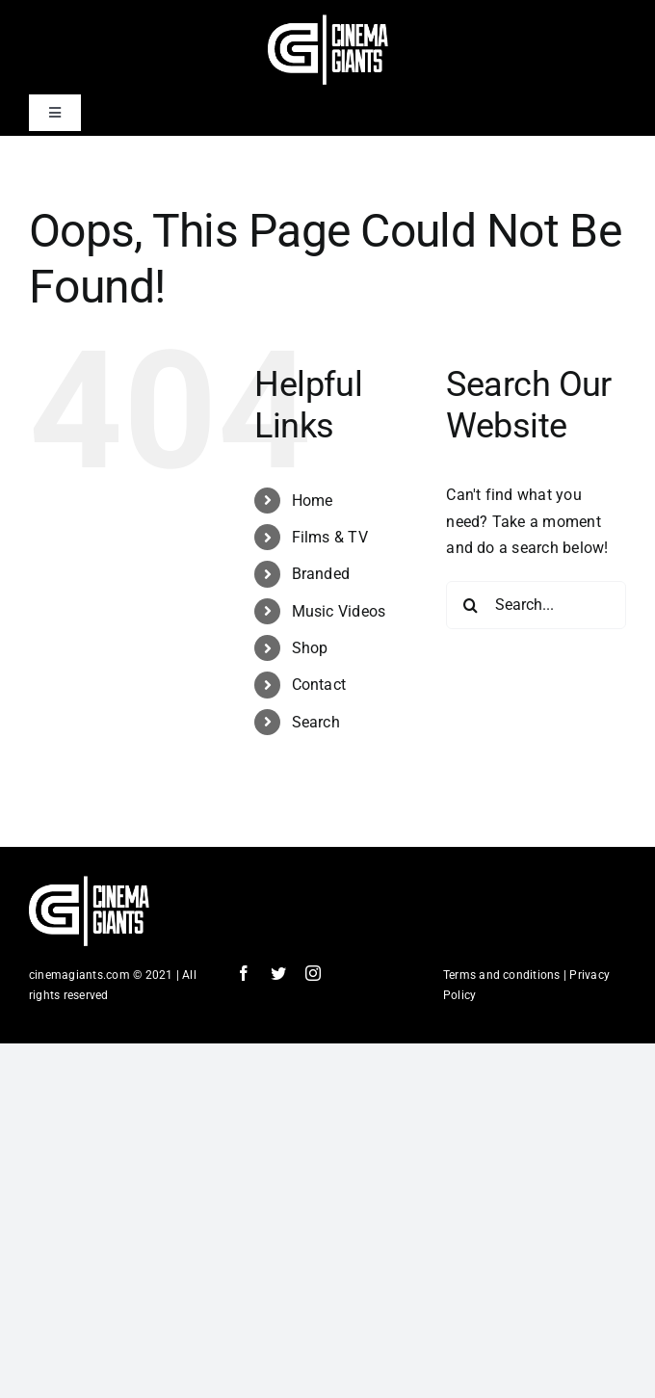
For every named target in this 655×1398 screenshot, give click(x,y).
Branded (321, 574)
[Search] (470, 605)
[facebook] (243, 973)
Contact (319, 684)
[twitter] (278, 973)
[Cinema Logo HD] (328, 22)
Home (312, 500)
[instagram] (313, 973)
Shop (310, 648)
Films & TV (330, 537)
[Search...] (536, 605)
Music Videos (339, 611)
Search (316, 722)
